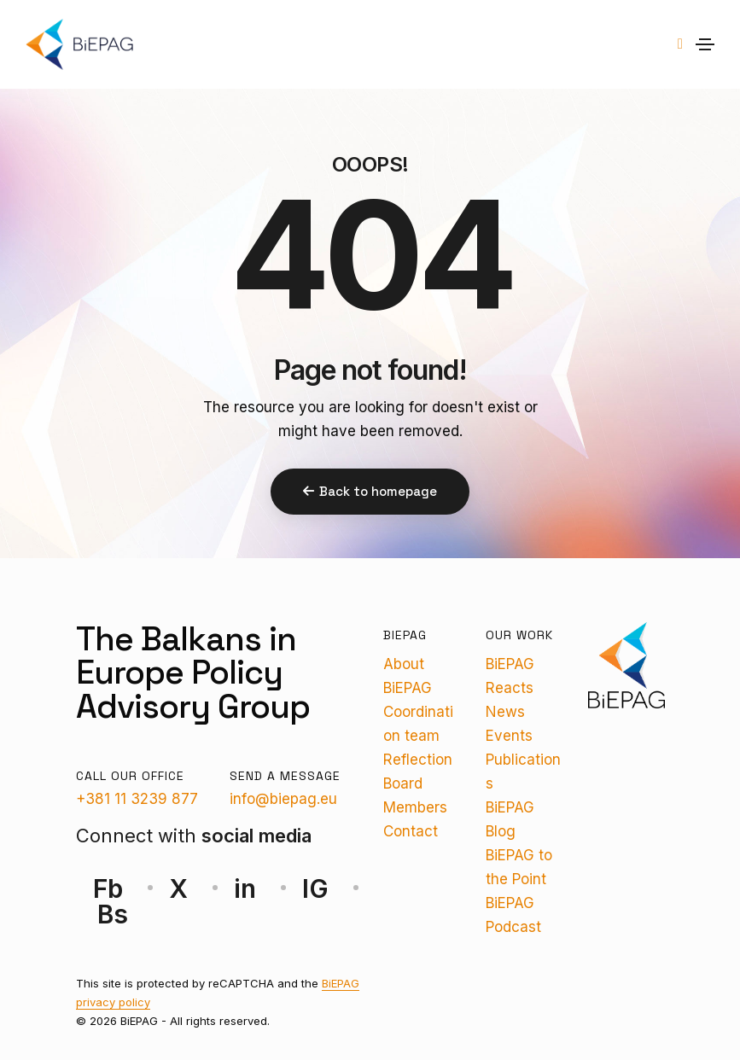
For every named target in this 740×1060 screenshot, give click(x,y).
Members (415, 807)
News (505, 711)
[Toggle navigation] (705, 44)
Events (509, 735)
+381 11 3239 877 (137, 798)
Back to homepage (370, 491)
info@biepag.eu (283, 798)
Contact (410, 831)
